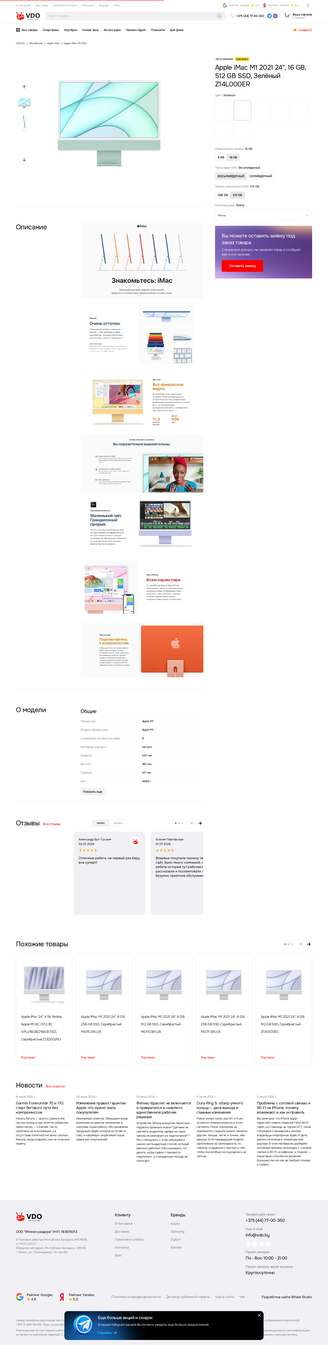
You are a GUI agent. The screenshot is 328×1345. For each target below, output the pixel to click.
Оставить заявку (242, 266)
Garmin (176, 1247)
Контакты (88, 5)
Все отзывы (52, 824)
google (118, 823)
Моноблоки (36, 43)
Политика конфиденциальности (136, 1300)
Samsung (177, 1231)
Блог (117, 5)
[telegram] (269, 16)
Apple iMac (53, 43)
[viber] (275, 16)
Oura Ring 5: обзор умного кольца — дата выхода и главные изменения (220, 1108)
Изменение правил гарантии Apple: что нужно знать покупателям (101, 1108)
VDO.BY (20, 43)
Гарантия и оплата (65, 5)
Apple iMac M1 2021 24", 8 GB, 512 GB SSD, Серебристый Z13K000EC (283, 1024)
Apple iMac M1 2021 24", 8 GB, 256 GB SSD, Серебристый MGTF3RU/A (223, 1024)
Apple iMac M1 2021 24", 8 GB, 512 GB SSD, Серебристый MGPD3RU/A (163, 1024)
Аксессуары (112, 30)
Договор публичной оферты (188, 1300)
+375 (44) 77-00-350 (265, 1220)
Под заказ (28, 1057)
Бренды (104, 5)
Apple (175, 1223)
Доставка (42, 5)
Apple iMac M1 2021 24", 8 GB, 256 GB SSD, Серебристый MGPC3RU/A (103, 1024)
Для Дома (176, 30)
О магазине (23, 5)
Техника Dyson (136, 30)
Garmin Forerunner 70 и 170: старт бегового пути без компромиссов (40, 1108)
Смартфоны (51, 30)
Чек (242, 1300)
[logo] (28, 16)
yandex (101, 823)
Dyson (176, 1239)
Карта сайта (224, 1300)
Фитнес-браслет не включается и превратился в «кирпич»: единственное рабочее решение (163, 1110)
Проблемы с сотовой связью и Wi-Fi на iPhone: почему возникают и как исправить (283, 1108)
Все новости (55, 1086)
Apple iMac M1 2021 (75, 43)
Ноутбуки (70, 30)
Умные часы (90, 30)
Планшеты (158, 30)
